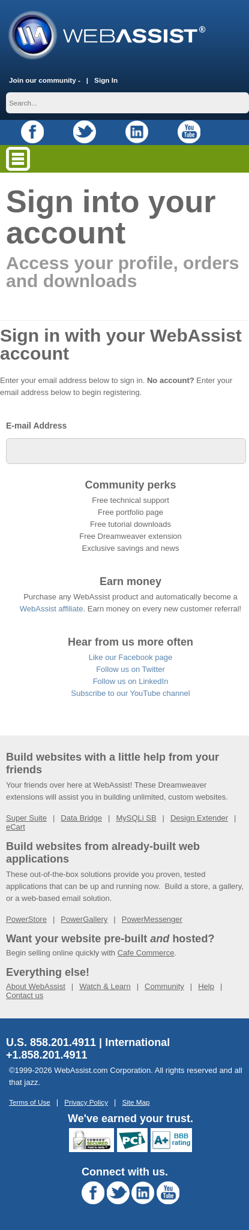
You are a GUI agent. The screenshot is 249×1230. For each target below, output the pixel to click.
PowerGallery (84, 919)
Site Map (135, 1102)
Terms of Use (29, 1102)
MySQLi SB (136, 817)
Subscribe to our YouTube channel (130, 693)
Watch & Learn (105, 986)
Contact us (24, 995)
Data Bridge (81, 817)
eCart (15, 826)
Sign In (106, 80)
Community (164, 986)
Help (206, 986)
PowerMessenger (152, 919)
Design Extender (199, 817)
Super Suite (26, 817)
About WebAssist (35, 986)
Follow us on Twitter (130, 669)
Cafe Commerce (146, 952)
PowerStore (26, 919)
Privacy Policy (86, 1102)
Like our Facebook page (130, 657)
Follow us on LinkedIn (131, 681)
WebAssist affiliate (51, 608)
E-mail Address (36, 425)
